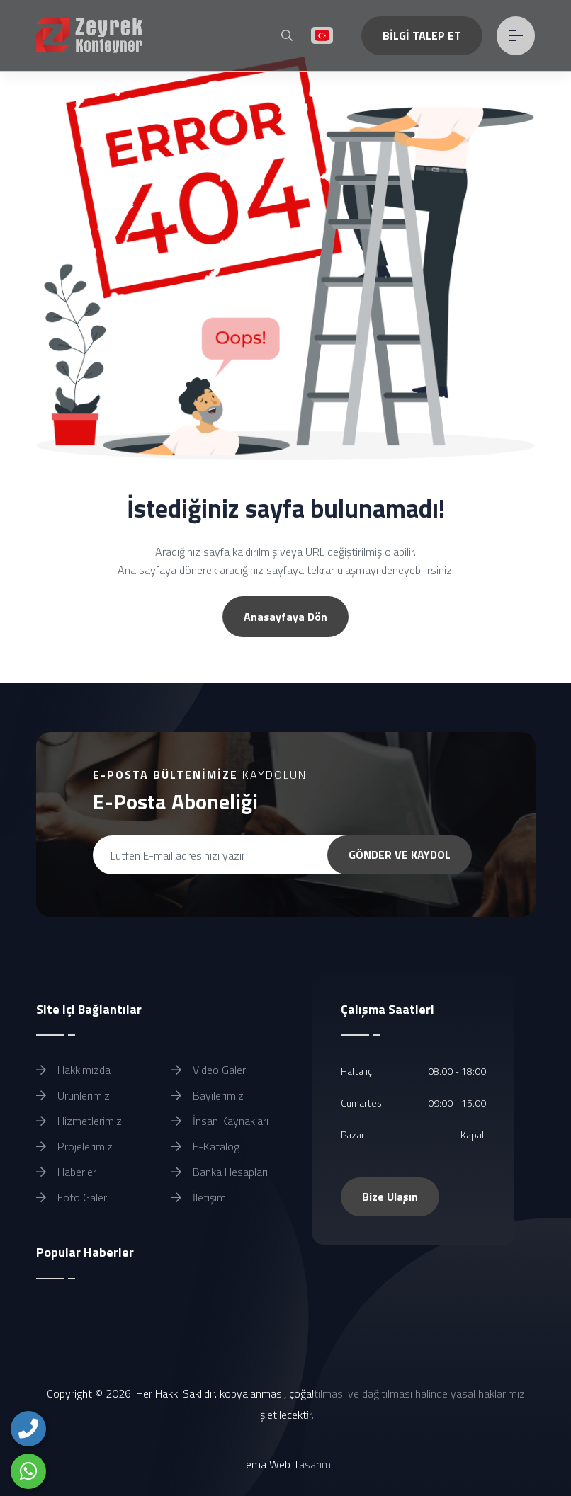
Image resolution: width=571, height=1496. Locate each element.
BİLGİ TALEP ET (422, 35)
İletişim (198, 1197)
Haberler (66, 1171)
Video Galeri (209, 1069)
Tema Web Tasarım (286, 1464)
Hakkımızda (73, 1069)
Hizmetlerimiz (79, 1120)
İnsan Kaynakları (219, 1120)
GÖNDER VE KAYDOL (400, 854)
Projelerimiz (74, 1146)
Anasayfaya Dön (285, 616)
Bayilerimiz (207, 1095)
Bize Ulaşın (390, 1196)
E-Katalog (205, 1146)
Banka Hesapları (219, 1171)
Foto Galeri (72, 1197)
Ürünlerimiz (73, 1095)
